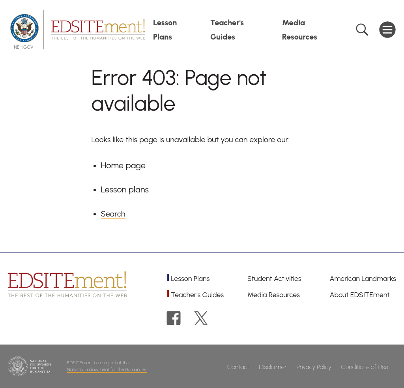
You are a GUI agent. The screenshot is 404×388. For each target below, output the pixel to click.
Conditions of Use (364, 367)
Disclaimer (273, 367)
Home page (123, 165)
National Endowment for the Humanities (107, 369)
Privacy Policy (314, 367)
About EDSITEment (359, 294)
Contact (238, 367)
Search (362, 29)
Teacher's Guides (197, 294)
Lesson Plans (190, 278)
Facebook (173, 318)
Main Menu (387, 29)
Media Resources (273, 294)
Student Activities (274, 278)
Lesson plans (125, 189)
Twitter (201, 318)
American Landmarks (362, 278)
